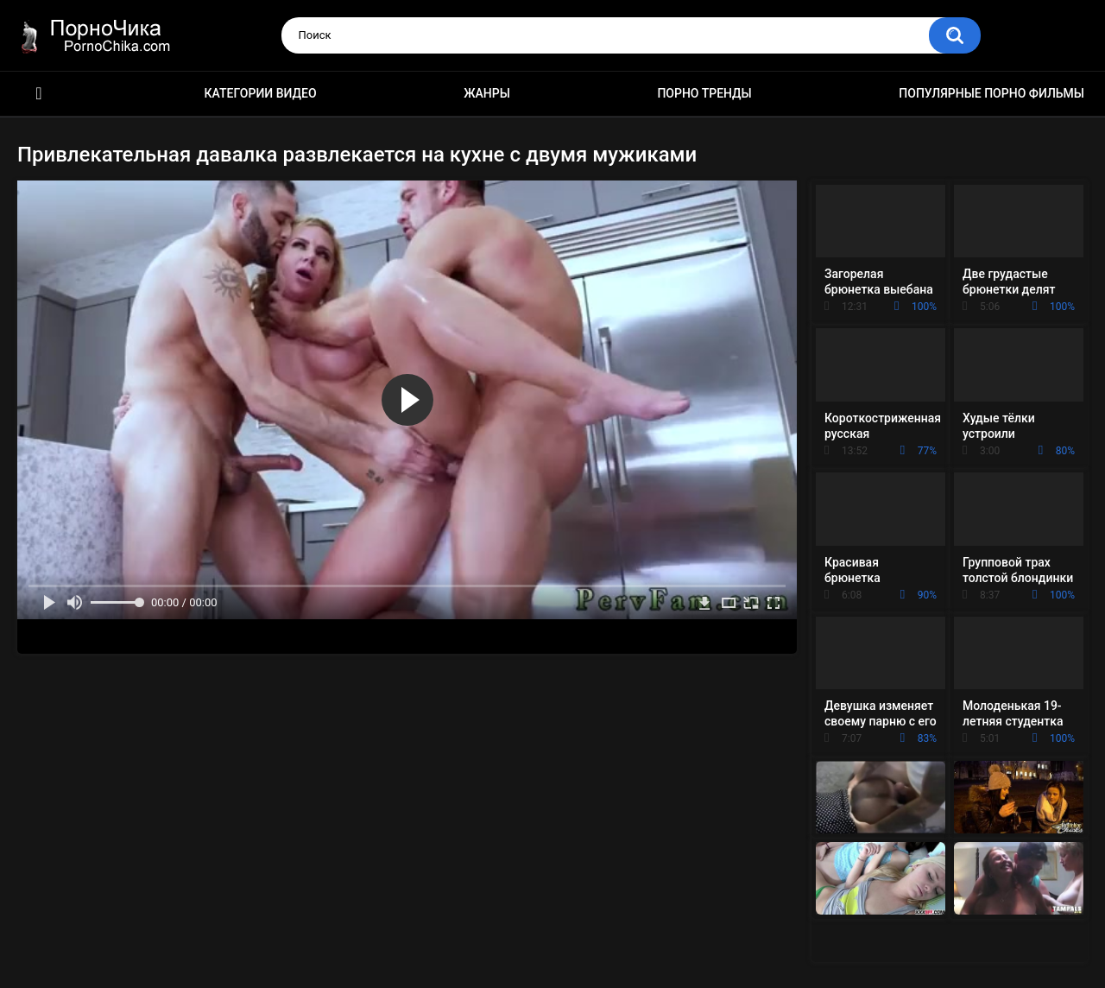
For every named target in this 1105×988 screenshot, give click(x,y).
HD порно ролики (38, 94)
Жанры (487, 93)
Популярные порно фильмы (991, 93)
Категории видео (261, 93)
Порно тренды (704, 93)
